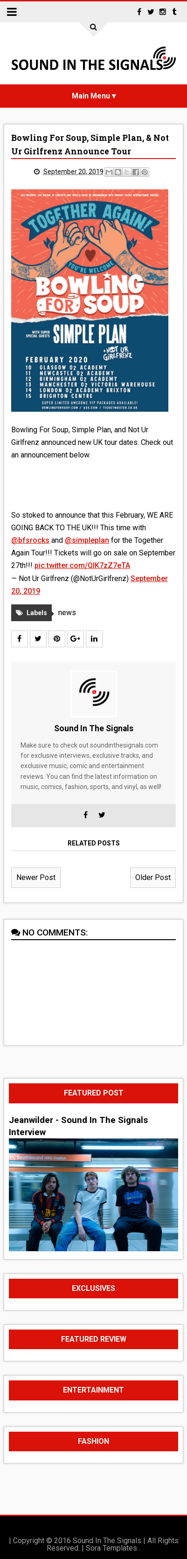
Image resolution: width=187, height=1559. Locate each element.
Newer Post (35, 877)
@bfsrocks (30, 540)
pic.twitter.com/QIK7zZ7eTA (82, 565)
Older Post (153, 877)
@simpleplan (87, 540)
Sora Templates (111, 1548)
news (67, 612)
